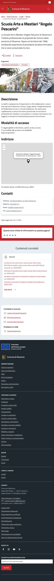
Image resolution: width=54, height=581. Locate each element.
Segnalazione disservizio (9, 511)
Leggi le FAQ (5, 508)
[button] (28, 161)
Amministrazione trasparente (11, 517)
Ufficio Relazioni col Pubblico (11, 498)
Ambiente (4, 402)
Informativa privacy (7, 527)
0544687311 (14, 204)
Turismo (3, 441)
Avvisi (3, 463)
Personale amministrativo (10, 384)
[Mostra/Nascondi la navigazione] (2, 8)
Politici (3, 380)
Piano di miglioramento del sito (11, 537)
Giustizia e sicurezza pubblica (11, 425)
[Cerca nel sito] (48, 8)
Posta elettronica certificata (10, 514)
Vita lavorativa (6, 445)
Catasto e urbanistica (8, 415)
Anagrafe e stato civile (9, 405)
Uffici (3, 374)
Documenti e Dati (7, 387)
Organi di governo (7, 367)
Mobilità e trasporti (7, 431)
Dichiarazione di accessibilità (10, 534)
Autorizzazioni (6, 412)
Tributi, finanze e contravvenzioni (12, 438)
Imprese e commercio (8, 428)
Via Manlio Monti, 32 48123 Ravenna (23, 201)
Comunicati (5, 459)
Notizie (3, 456)
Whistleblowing (6, 521)
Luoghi (3, 474)
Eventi (3, 477)
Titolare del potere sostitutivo (11, 524)
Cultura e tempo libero (8, 418)
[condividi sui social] (6, 55)
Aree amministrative (8, 370)
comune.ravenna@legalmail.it (15, 501)
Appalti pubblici (6, 408)
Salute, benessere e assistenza (11, 435)
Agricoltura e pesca (7, 398)
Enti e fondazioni (7, 377)
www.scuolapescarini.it (14, 210)
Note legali (5, 531)
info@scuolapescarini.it (16, 207)
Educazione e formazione (9, 421)
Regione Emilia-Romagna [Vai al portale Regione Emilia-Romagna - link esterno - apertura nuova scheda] (9, 2)
